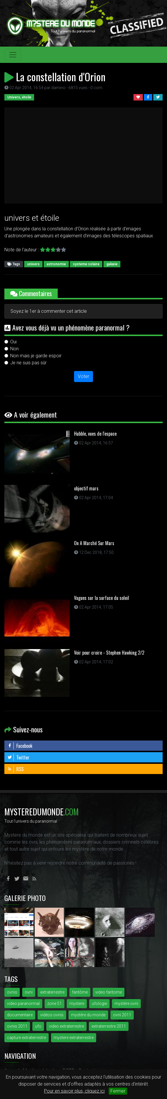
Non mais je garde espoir (35, 355)
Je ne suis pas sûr (28, 362)
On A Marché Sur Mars (94, 543)
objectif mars (86, 488)
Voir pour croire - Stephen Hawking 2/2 (109, 652)
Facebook (19, 745)
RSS (15, 769)
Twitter (18, 757)
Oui (13, 341)
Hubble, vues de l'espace (95, 433)
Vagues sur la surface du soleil (101, 597)
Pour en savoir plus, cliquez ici (74, 1091)
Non (14, 348)
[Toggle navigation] (13, 55)
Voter (83, 376)
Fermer (117, 1091)
